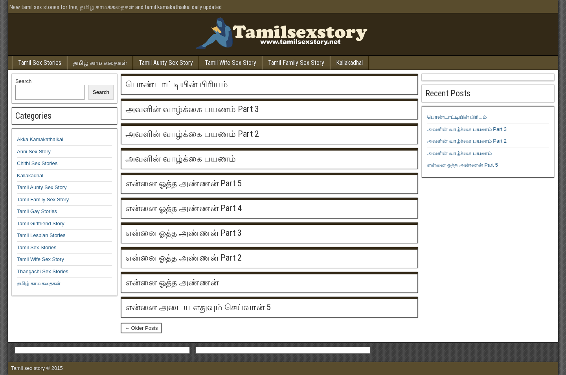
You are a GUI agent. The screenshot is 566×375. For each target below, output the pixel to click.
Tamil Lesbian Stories (41, 235)
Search (23, 81)
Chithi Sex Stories (37, 163)
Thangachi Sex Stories (42, 271)
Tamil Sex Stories (39, 62)
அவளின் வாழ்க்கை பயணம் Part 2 (192, 134)
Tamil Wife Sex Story (230, 62)
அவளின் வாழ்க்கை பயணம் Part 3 (192, 109)
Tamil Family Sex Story (296, 62)
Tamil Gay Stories (37, 211)
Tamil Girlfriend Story (40, 223)
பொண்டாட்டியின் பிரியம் (176, 84)
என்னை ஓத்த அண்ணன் (172, 282)
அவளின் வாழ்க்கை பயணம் (180, 159)
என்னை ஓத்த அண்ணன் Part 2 (183, 258)
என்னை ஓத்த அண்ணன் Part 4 (183, 208)
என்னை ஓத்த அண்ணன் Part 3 (183, 233)
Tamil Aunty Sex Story (166, 62)
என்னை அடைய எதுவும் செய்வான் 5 (198, 307)
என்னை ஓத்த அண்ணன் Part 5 (183, 183)
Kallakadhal (349, 62)
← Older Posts (141, 328)
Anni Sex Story (34, 151)
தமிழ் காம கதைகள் (100, 62)
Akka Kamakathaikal (40, 139)
